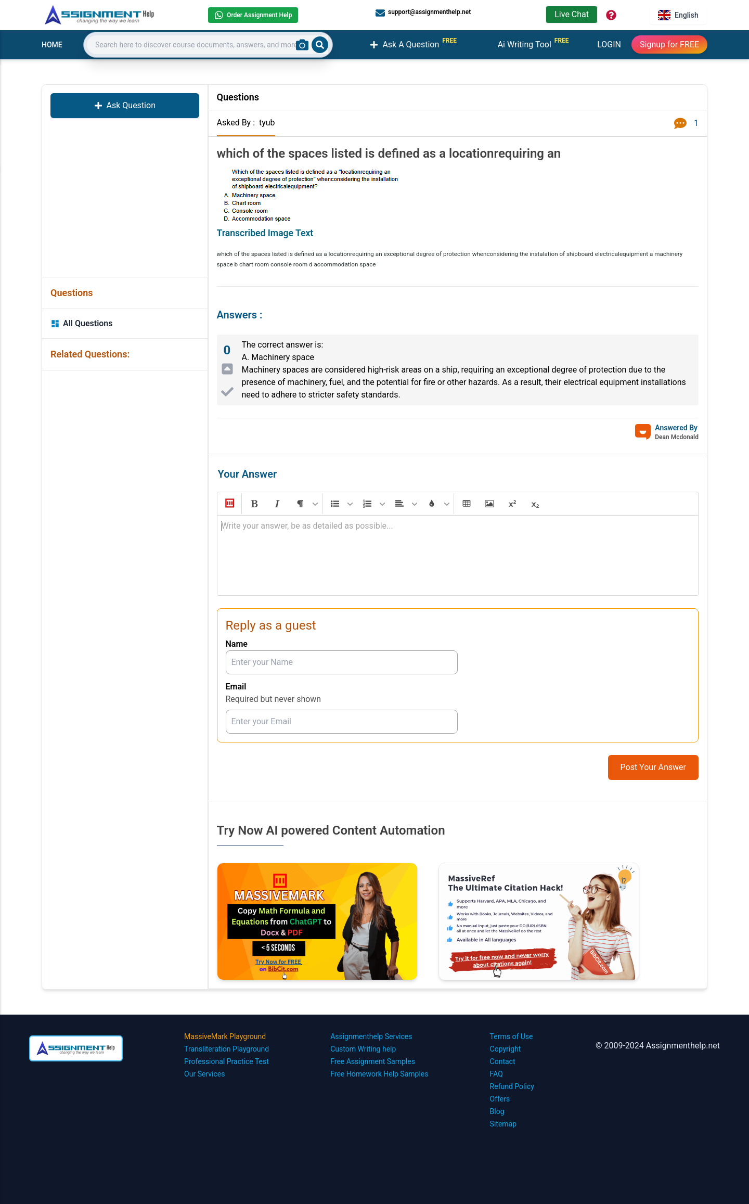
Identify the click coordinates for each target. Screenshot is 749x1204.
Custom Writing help (363, 1049)
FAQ (496, 1074)
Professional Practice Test (226, 1061)
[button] (228, 503)
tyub (267, 122)
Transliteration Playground (226, 1049)
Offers (500, 1099)
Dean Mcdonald (677, 437)
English (678, 15)
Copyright (505, 1049)
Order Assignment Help (253, 15)
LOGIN (609, 44)
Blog (497, 1111)
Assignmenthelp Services (371, 1036)
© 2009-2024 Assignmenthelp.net (658, 1046)
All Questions (81, 323)
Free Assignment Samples (372, 1061)
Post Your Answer (653, 767)
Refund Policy (512, 1086)
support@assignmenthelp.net (423, 12)
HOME (52, 45)
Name (237, 644)
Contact (502, 1061)
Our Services (204, 1074)
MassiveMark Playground (225, 1036)
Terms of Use (511, 1036)
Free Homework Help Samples (379, 1074)
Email (236, 686)
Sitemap (503, 1124)
